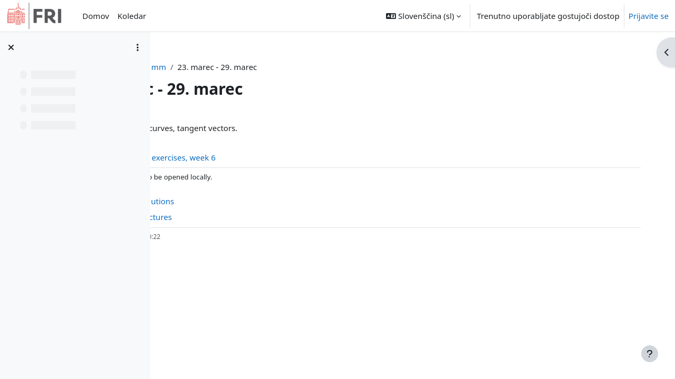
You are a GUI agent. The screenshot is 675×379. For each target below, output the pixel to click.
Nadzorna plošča (226, 67)
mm (275, 67)
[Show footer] (649, 353)
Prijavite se (649, 16)
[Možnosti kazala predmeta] (137, 47)
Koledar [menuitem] (132, 16)
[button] (423, 16)
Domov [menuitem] (95, 16)
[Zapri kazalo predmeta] (11, 47)
